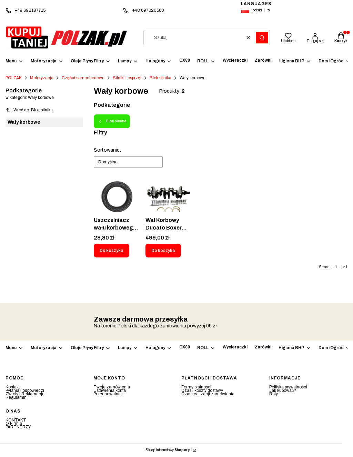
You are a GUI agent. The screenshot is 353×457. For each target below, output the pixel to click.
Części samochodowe (83, 77)
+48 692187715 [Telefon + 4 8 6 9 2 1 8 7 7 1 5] (30, 10)
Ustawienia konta (109, 390)
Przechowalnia (107, 394)
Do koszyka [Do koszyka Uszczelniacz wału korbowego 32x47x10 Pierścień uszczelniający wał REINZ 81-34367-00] (111, 250)
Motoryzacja (41, 77)
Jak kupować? (282, 390)
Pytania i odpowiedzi (25, 390)
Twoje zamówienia (111, 387)
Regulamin (16, 397)
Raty (273, 394)
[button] (262, 37)
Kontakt (13, 387)
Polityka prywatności (288, 387)
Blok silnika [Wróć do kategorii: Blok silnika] (112, 121)
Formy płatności (196, 387)
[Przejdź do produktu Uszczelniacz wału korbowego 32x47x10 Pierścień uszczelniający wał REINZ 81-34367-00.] (117, 197)
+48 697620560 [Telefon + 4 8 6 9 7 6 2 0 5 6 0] (148, 10)
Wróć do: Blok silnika (29, 110)
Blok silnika (160, 77)
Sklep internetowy (169, 450)
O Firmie (14, 423)
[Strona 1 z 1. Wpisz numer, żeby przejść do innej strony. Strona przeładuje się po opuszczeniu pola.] (336, 267)
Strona (324, 267)
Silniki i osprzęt (127, 77)
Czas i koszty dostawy (202, 390)
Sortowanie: (107, 150)
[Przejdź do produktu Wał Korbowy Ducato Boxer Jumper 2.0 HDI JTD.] (168, 197)
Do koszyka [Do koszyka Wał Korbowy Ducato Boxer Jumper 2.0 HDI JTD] (163, 250)
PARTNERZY (18, 427)
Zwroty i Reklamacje (25, 394)
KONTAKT (16, 420)
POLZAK (14, 77)
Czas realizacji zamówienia (207, 394)
